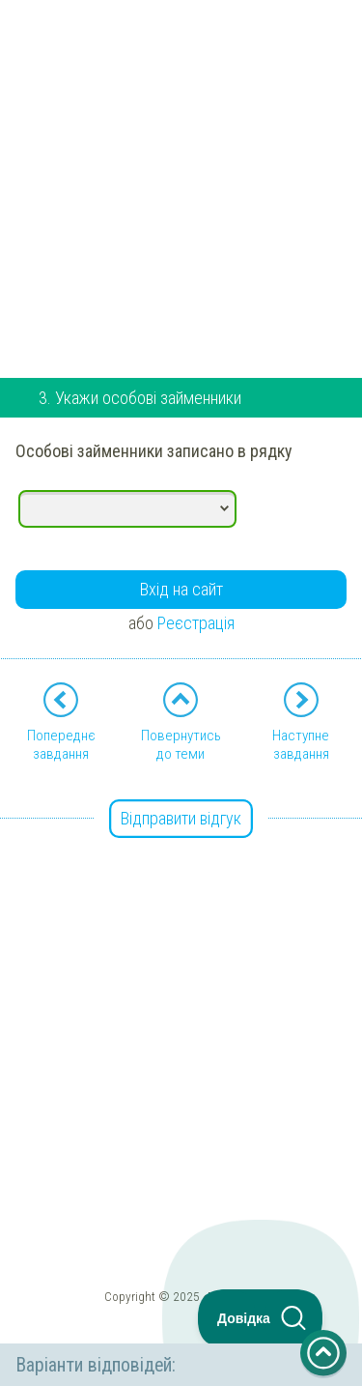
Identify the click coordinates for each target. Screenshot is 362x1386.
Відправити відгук (181, 818)
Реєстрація (196, 623)
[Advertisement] (181, 181)
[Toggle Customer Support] (260, 1318)
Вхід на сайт (181, 589)
